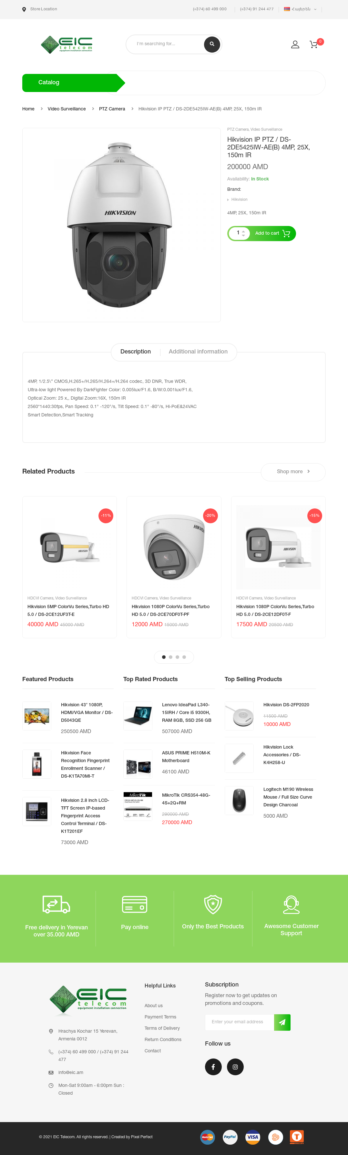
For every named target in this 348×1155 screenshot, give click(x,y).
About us (154, 1006)
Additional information (198, 352)
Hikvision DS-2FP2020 (286, 705)
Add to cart (267, 233)
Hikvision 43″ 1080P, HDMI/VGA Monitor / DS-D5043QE (87, 713)
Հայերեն (298, 9)
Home (28, 109)
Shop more (293, 472)
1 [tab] (164, 657)
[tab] (135, 352)
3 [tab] (177, 657)
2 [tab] (170, 657)
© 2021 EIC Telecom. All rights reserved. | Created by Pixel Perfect (96, 1137)
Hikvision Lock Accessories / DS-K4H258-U (282, 755)
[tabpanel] (69, 567)
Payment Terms (160, 1017)
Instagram (235, 1066)
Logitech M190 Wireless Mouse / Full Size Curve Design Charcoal (288, 798)
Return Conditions (163, 1040)
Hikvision (239, 200)
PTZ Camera (112, 109)
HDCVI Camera (40, 598)
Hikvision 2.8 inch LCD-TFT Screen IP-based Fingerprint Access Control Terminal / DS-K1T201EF (85, 816)
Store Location (39, 9)
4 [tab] (184, 657)
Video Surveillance (67, 109)
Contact (153, 1051)
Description (135, 352)
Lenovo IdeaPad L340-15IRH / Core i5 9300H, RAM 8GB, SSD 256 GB (186, 713)
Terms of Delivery (162, 1029)
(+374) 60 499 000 (209, 9)
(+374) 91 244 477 (257, 9)
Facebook (213, 1066)
